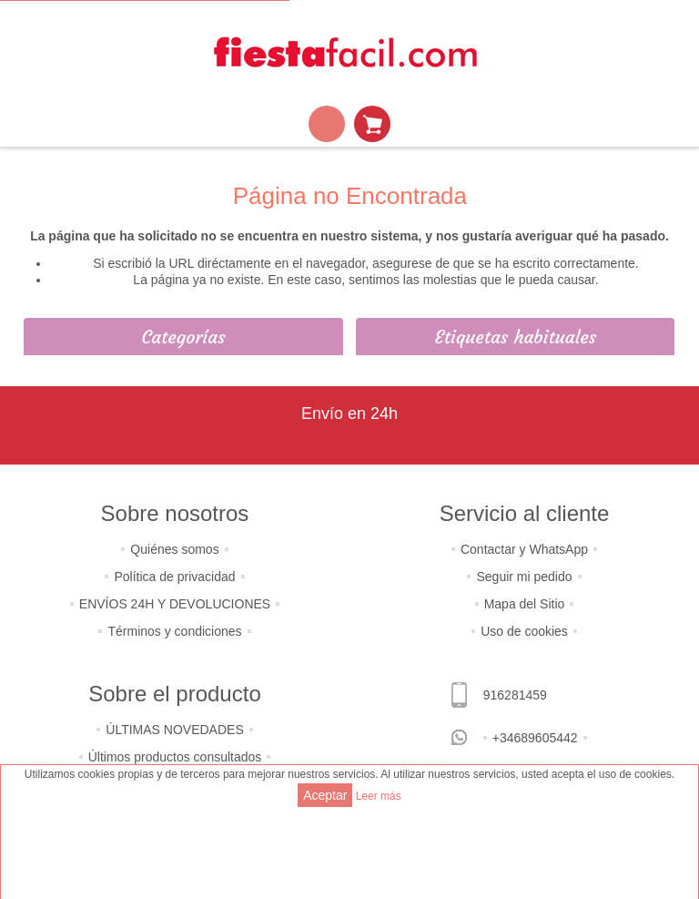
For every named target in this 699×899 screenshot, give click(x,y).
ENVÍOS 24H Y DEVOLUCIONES (174, 604)
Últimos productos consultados (175, 757)
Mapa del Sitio (524, 604)
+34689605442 (535, 737)
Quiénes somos (174, 549)
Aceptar (325, 795)
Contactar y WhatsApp (524, 549)
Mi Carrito (372, 124)
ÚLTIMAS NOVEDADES (174, 729)
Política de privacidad (174, 576)
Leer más (378, 796)
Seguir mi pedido (524, 576)
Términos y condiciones (174, 631)
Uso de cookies (524, 631)
